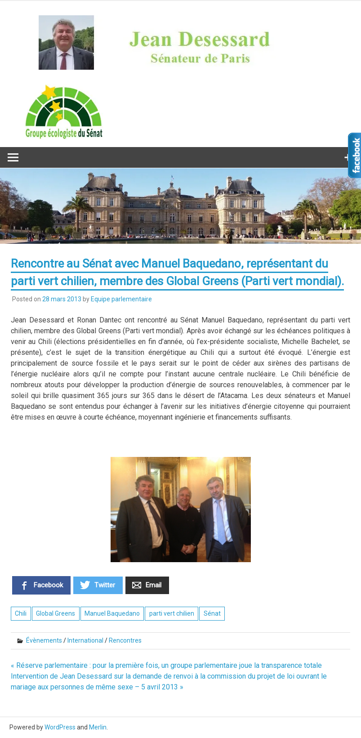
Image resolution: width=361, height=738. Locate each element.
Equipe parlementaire (121, 299)
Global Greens (55, 613)
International (85, 640)
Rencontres (125, 640)
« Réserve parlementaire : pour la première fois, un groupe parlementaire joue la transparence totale (166, 665)
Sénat (212, 613)
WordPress (60, 727)
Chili (21, 613)
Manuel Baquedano (112, 613)
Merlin (98, 727)
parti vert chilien (171, 613)
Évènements (44, 640)
